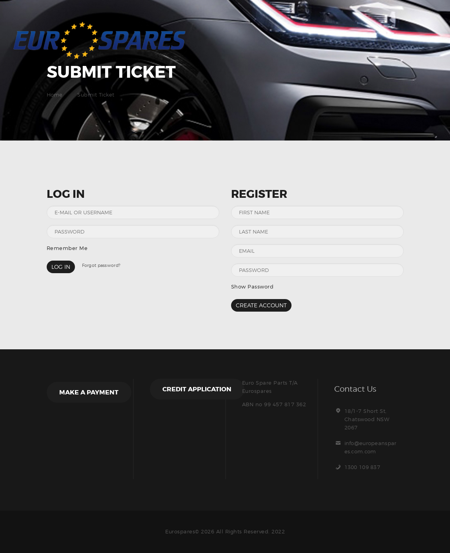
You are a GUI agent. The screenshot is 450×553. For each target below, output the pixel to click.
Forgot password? (102, 265)
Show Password (252, 286)
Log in (60, 266)
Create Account (261, 305)
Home (55, 94)
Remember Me (67, 248)
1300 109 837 (362, 467)
